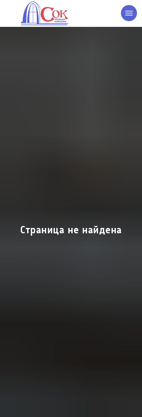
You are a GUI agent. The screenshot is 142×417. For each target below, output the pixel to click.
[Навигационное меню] (129, 13)
